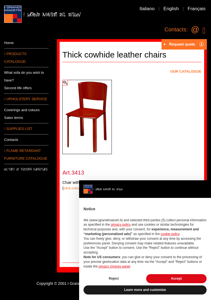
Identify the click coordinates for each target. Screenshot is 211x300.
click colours (73, 188)
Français (197, 8)
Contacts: (176, 29)
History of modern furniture (26, 169)
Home (9, 43)
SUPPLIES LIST (18, 129)
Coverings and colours (22, 110)
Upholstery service (25, 99)
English (171, 8)
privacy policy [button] (121, 225)
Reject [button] (114, 278)
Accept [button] (176, 278)
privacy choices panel (114, 266)
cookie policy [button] (170, 234)
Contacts (11, 140)
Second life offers (18, 88)
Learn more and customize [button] (145, 290)
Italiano (147, 8)
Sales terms (13, 118)
